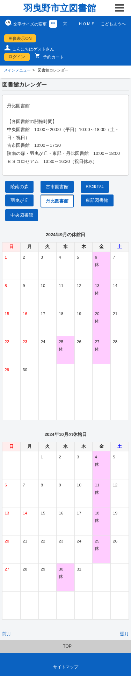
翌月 (124, 633)
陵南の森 (19, 186)
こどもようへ (113, 23)
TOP (67, 646)
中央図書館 (21, 215)
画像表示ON (19, 38)
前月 (6, 633)
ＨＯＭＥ (86, 23)
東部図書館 (97, 200)
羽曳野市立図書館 (59, 8)
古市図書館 (57, 186)
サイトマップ (65, 666)
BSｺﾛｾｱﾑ (95, 186)
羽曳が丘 (19, 200)
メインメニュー (17, 70)
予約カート (53, 57)
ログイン (16, 56)
